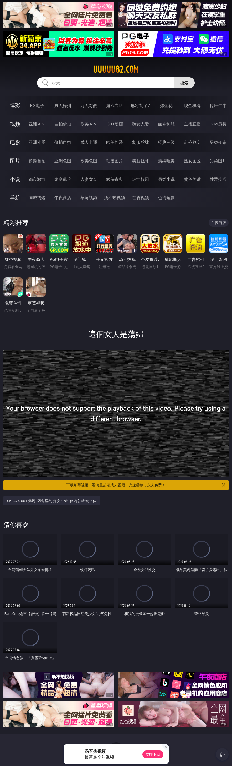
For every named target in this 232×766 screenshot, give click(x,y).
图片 (15, 160)
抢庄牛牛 (218, 105)
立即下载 (153, 754)
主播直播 (192, 124)
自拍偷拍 (62, 124)
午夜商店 (62, 197)
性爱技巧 (218, 179)
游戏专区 (114, 105)
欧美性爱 (114, 142)
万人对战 (88, 105)
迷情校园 (140, 179)
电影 (15, 142)
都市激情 (37, 179)
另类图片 (218, 161)
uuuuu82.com (116, 69)
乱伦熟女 (192, 142)
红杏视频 (140, 197)
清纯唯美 (166, 161)
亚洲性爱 (37, 142)
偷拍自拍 (62, 142)
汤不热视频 (114, 197)
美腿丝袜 (140, 161)
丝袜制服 (166, 124)
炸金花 (166, 105)
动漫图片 (114, 161)
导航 (15, 197)
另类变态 (218, 142)
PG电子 (37, 105)
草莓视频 (88, 197)
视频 (15, 123)
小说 (15, 179)
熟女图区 (192, 161)
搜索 (184, 83)
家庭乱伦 (62, 179)
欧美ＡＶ (88, 124)
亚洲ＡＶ (37, 124)
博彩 (15, 105)
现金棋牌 (192, 105)
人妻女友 (88, 179)
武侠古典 (114, 179)
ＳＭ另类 (218, 124)
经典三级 (166, 142)
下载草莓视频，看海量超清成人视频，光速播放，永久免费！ (146, 485)
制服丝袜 (140, 142)
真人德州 (62, 105)
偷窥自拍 (37, 161)
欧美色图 (88, 161)
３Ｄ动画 (114, 124)
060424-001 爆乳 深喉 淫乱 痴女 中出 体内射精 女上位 (51, 500)
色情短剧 (166, 197)
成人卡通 (88, 142)
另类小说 (166, 179)
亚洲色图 (62, 161)
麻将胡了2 (140, 105)
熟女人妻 (140, 124)
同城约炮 (37, 197)
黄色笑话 (192, 179)
